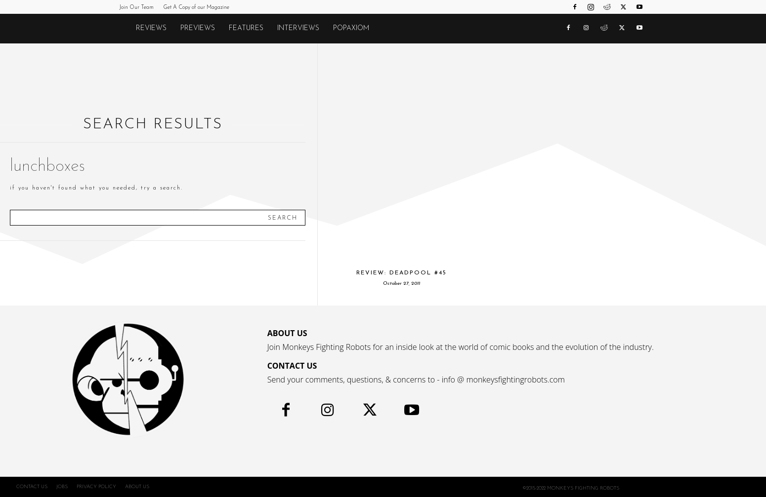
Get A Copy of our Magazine (196, 7)
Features (246, 28)
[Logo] (124, 28)
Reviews (151, 28)
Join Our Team (136, 7)
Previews (197, 28)
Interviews (298, 28)
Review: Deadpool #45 (401, 273)
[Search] (282, 218)
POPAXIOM (351, 28)
